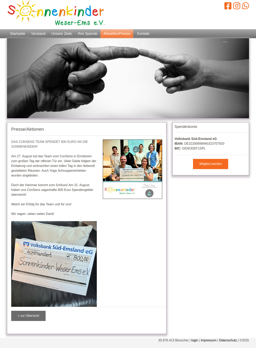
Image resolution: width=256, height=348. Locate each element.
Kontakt (143, 34)
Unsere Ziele (61, 34)
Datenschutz (228, 340)
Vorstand (38, 34)
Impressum (208, 340)
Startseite (17, 34)
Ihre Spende (87, 34)
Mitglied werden (210, 163)
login (194, 340)
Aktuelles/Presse (116, 34)
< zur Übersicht (28, 315)
